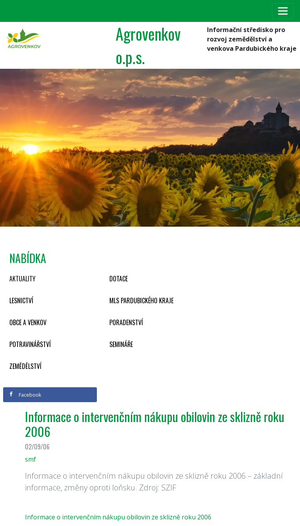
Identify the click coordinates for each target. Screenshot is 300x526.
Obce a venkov (27, 322)
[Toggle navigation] (283, 11)
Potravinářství (30, 344)
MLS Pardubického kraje (141, 300)
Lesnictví (21, 300)
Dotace (118, 278)
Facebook (25, 394)
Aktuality (22, 278)
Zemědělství (25, 366)
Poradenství (126, 322)
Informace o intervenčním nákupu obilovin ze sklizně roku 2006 (118, 517)
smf (30, 459)
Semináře (121, 344)
